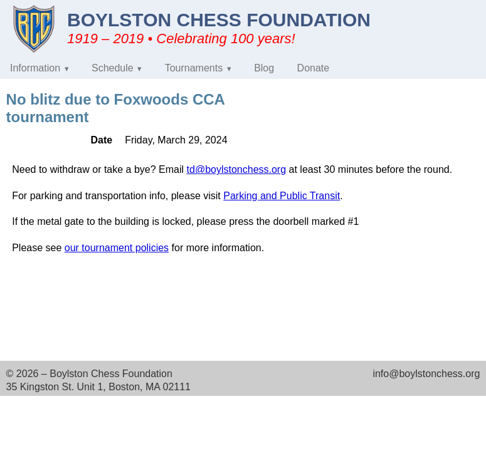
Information (35, 68)
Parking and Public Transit (281, 195)
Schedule (113, 68)
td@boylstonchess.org (237, 169)
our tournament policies (117, 247)
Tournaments (194, 68)
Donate (313, 68)
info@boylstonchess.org (426, 373)
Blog (264, 68)
